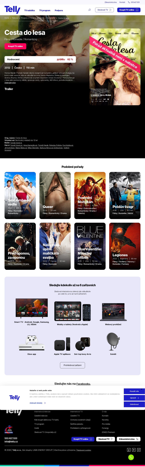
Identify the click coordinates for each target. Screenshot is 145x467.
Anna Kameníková (31, 146)
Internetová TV (76, 412)
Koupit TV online (129, 10)
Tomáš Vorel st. (16, 143)
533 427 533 (11, 439)
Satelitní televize (40, 416)
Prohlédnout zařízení (72, 365)
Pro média (106, 425)
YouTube (82, 388)
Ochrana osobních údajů (80, 420)
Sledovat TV (104, 10)
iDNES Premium (108, 433)
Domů (7, 18)
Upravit (120, 455)
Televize (15, 18)
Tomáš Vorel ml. (16, 146)
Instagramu (64, 388)
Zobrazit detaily (36, 460)
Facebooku (83, 384)
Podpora (59, 10)
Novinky (105, 420)
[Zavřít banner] (141, 446)
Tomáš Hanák (45, 146)
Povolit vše (120, 448)
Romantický (53, 18)
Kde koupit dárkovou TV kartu (46, 420)
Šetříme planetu (76, 425)
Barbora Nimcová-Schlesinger (63, 148)
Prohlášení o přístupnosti (80, 429)
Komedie (42, 18)
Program (25, 18)
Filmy (33, 18)
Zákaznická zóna (107, 2)
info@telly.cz (11, 442)
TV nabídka (29, 10)
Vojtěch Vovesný (12, 150)
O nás (104, 412)
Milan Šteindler (44, 148)
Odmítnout (120, 461)
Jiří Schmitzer (18, 148)
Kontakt (120, 2)
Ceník (36, 429)
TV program (44, 10)
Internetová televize (42, 412)
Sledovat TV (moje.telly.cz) (45, 433)
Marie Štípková (31, 148)
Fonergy (105, 429)
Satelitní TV (75, 416)
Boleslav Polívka (59, 146)
